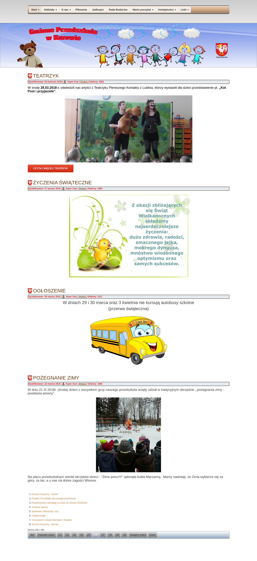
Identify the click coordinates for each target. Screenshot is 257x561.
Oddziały (50, 9)
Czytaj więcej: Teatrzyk (50, 168)
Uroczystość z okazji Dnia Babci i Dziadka (52, 520)
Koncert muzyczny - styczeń (45, 524)
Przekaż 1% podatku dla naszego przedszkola (54, 498)
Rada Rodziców (118, 9)
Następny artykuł (138, 535)
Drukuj (84, 82)
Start (35, 9)
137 (103, 535)
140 (124, 535)
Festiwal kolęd (38, 515)
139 (117, 535)
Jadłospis (98, 9)
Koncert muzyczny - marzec (45, 494)
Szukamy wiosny (40, 507)
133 (74, 535)
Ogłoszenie (49, 290)
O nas (66, 9)
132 (67, 535)
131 (60, 535)
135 (88, 535)
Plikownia (81, 9)
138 (110, 535)
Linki (185, 9)
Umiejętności (167, 9)
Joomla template (119, 559)
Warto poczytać (143, 9)
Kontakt (200, 549)
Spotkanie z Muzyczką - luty (45, 511)
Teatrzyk (46, 76)
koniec (152, 535)
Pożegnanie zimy (56, 378)
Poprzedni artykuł (46, 535)
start (32, 535)
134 (81, 535)
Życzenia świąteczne (62, 182)
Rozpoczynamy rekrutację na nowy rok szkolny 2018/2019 (59, 503)
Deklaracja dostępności (215, 549)
